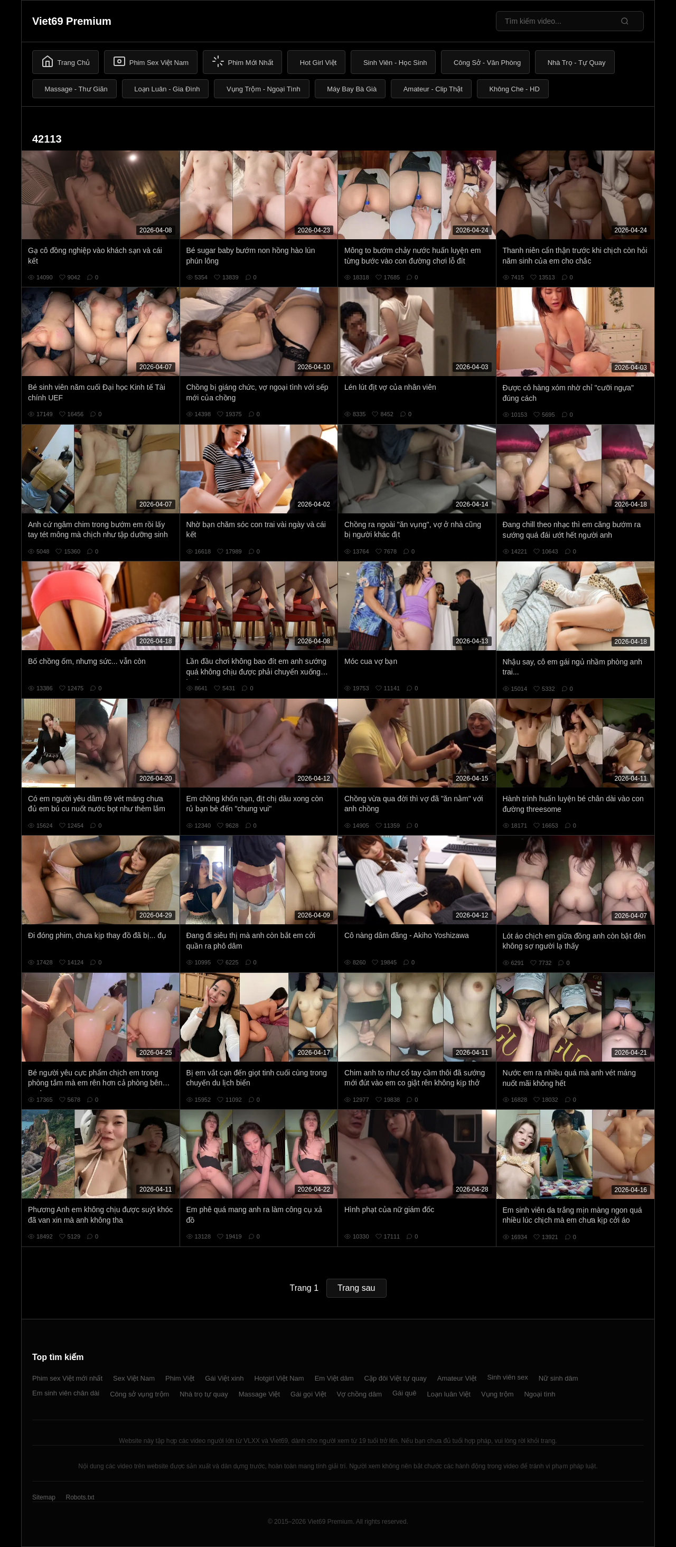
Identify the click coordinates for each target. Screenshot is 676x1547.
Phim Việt (179, 1378)
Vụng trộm (497, 1394)
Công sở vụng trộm (139, 1394)
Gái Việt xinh (224, 1378)
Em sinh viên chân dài (65, 1393)
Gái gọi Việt (308, 1394)
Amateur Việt (457, 1378)
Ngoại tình (539, 1394)
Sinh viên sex (507, 1377)
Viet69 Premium (71, 21)
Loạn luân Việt (449, 1394)
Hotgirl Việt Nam (279, 1378)
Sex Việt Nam (134, 1378)
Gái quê (404, 1393)
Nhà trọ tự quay (204, 1394)
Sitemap (43, 1497)
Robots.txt (79, 1497)
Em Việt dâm (334, 1378)
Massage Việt (259, 1394)
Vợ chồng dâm (359, 1394)
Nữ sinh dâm (558, 1378)
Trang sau (356, 1287)
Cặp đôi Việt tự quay (395, 1378)
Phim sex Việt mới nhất (67, 1378)
